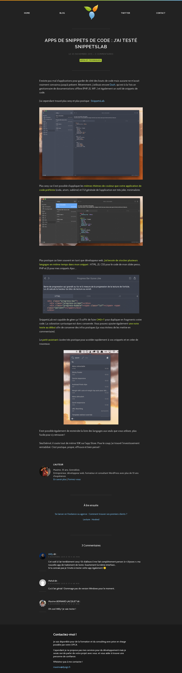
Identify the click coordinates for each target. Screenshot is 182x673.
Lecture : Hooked (91, 519)
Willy (50, 554)
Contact (160, 13)
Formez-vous (74, 479)
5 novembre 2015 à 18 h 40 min (64, 557)
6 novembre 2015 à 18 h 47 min (64, 604)
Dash (112, 84)
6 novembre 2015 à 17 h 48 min (64, 584)
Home (27, 13)
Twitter (125, 13)
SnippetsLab (97, 100)
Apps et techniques (90, 60)
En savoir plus (59, 479)
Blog (62, 13)
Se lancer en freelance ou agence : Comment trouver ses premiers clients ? (91, 514)
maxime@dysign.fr (61, 667)
